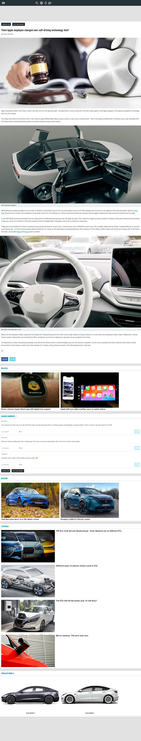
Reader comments (9, 416)
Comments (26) (6, 24)
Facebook (4, 359)
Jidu (11, 229)
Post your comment (18, 24)
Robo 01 (19, 232)
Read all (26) (5, 471)
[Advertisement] (70, 14)
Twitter (12, 359)
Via (2, 350)
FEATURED (5, 526)
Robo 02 (27, 232)
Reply (137, 431)
